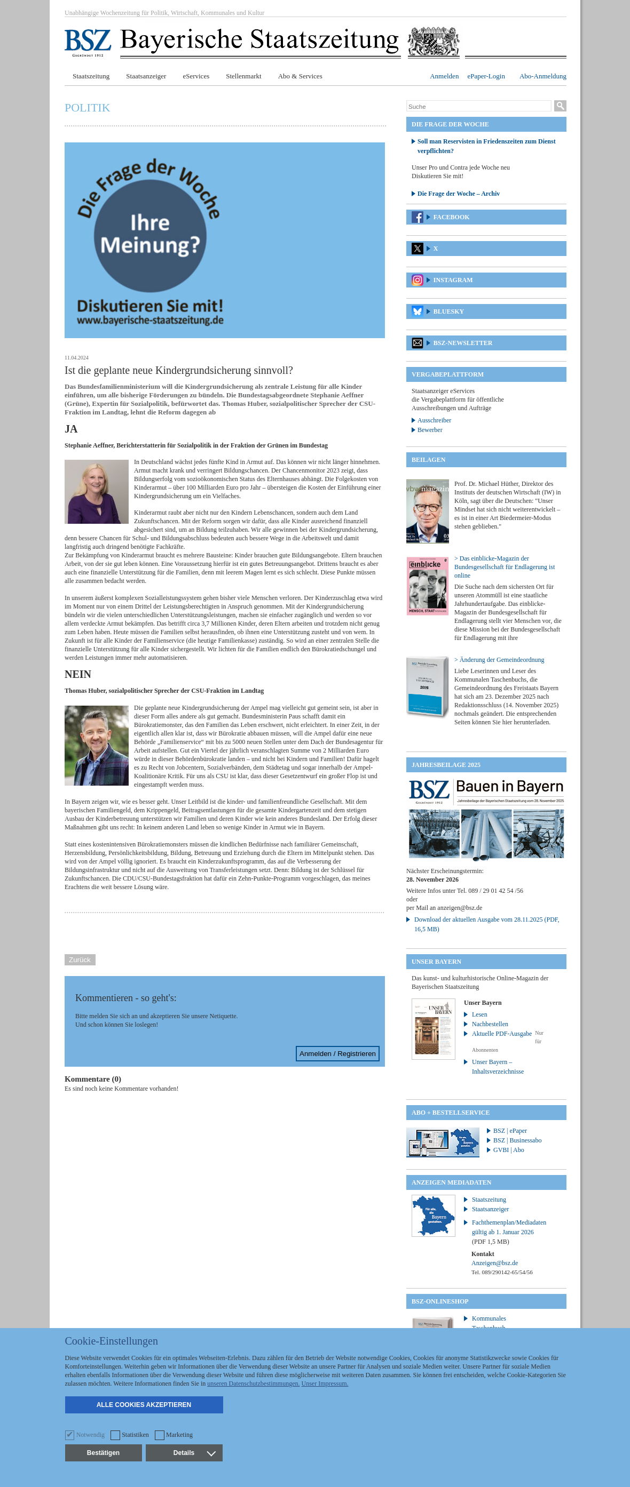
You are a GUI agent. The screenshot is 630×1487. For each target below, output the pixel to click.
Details (194, 1453)
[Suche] (479, 106)
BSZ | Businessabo (517, 1140)
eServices (196, 76)
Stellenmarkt (243, 76)
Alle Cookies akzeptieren (144, 1405)
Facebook (452, 217)
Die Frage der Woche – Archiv (459, 193)
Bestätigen (103, 1453)
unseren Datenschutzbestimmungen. (253, 1383)
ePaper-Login (486, 76)
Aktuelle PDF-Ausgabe (502, 1033)
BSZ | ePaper (510, 1130)
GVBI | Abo (508, 1150)
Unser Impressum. (325, 1383)
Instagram (453, 280)
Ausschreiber (434, 420)
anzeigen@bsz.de (459, 908)
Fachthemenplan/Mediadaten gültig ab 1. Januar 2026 (509, 1232)
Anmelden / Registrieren (338, 1054)
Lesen (479, 1014)
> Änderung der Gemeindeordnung (499, 659)
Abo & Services (300, 76)
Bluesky (449, 311)
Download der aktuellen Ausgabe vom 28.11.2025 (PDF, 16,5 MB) (487, 924)
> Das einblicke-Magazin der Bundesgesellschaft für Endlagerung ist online (504, 567)
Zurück (80, 960)
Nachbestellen (490, 1024)
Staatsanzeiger (146, 76)
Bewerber (430, 430)
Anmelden (444, 76)
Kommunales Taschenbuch (489, 1323)
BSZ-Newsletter (463, 343)
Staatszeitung (91, 76)
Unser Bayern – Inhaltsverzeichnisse (498, 1066)
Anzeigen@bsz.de (494, 1263)
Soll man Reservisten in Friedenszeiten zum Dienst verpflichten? (487, 146)
